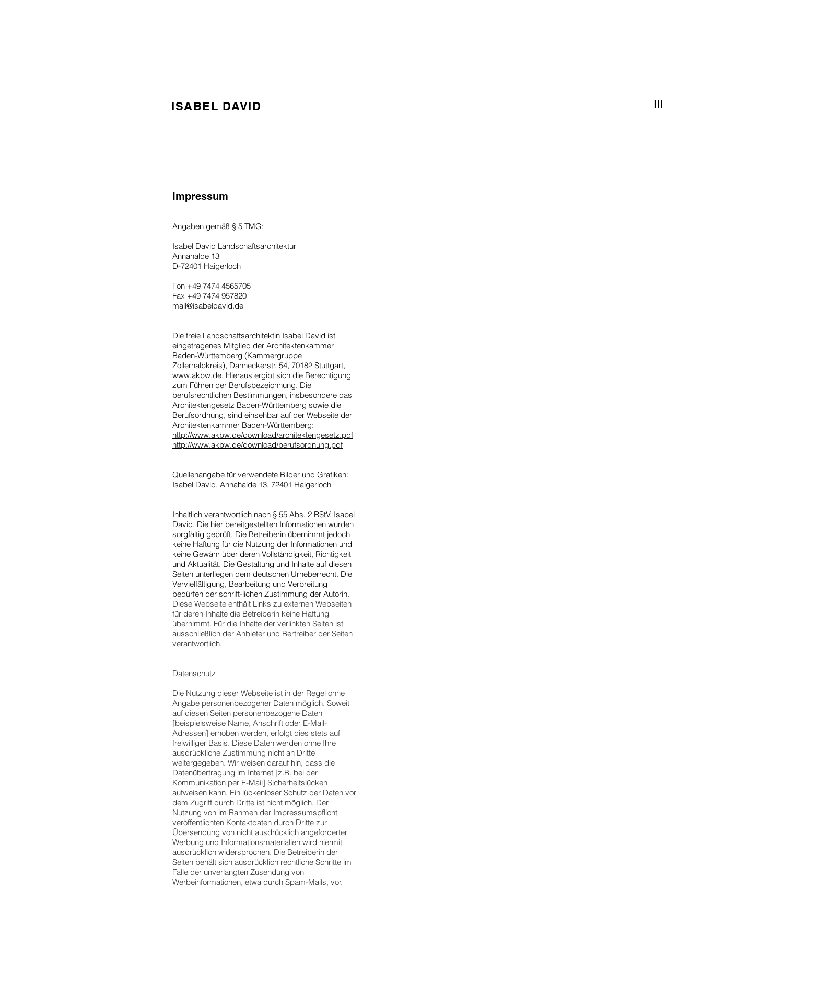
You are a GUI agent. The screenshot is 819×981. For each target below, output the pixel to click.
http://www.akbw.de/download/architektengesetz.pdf (262, 435)
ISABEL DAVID (216, 106)
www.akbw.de (196, 375)
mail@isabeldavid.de (207, 306)
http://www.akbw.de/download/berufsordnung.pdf (257, 445)
